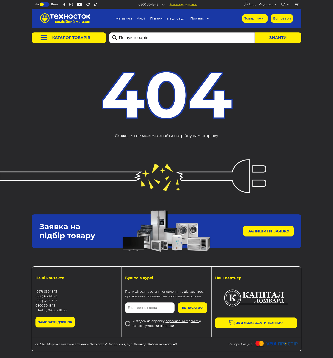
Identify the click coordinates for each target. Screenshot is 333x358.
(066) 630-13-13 (46, 296)
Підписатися (193, 308)
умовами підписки (159, 326)
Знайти (278, 37)
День (54, 4)
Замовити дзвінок (183, 4)
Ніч (37, 4)
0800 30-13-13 (45, 306)
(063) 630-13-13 (46, 301)
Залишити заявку (268, 231)
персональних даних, (182, 321)
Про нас (197, 18)
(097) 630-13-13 (46, 292)
